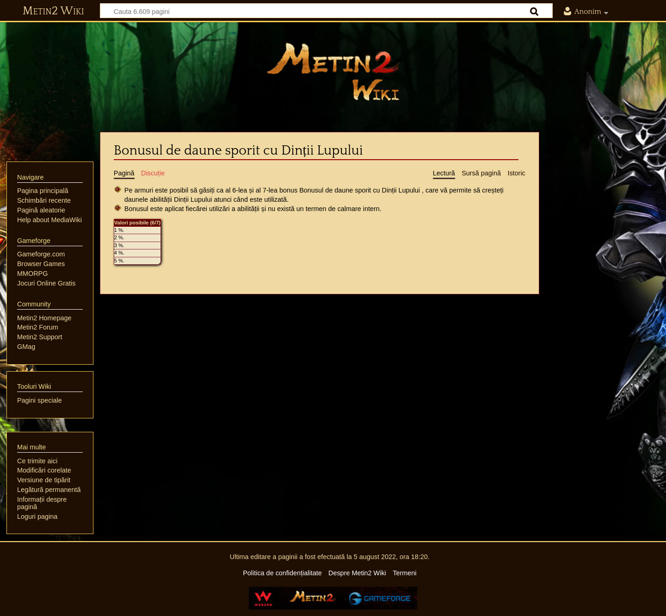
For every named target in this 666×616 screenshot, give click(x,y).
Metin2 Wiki (53, 11)
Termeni (404, 573)
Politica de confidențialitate (282, 573)
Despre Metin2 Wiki (357, 573)
